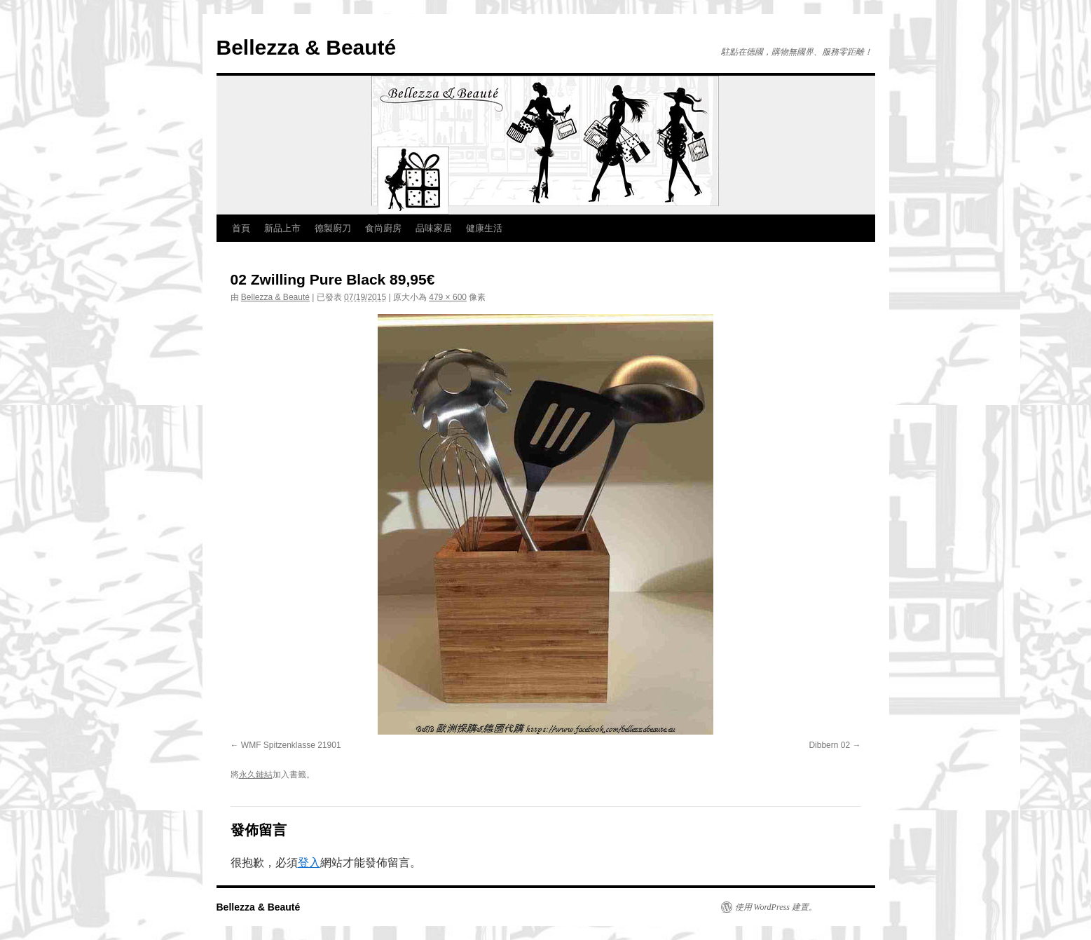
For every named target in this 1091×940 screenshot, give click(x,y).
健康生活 (484, 228)
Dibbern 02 (829, 745)
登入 (309, 863)
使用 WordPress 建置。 (776, 907)
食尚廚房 (383, 228)
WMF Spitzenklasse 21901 (291, 745)
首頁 (241, 228)
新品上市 (282, 228)
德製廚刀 (333, 228)
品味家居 (434, 228)
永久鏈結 (256, 774)
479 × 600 (448, 297)
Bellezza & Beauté (307, 47)
